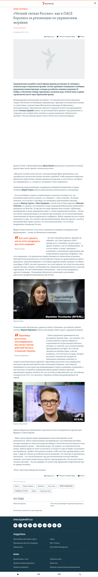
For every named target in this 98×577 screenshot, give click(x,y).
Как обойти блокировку (59, 547)
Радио (52, 539)
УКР (59, 574)
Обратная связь (55, 559)
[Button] (49, 37)
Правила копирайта (20, 567)
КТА (38, 574)
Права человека (20, 9)
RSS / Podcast (55, 543)
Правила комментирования (23, 563)
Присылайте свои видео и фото (25, 539)
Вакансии (53, 563)
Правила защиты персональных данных (65, 567)
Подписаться (18, 547)
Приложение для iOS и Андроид (25, 543)
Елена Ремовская (19, 28)
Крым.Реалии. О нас (20, 559)
